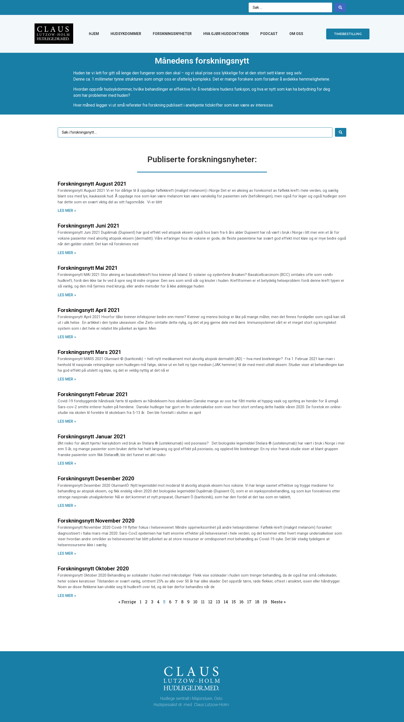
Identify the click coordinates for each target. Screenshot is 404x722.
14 (226, 601)
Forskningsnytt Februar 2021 (93, 394)
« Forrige (127, 601)
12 (210, 601)
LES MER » (67, 210)
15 (234, 601)
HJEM (94, 34)
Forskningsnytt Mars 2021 (89, 352)
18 (257, 601)
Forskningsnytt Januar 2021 (92, 436)
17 (249, 601)
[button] (347, 34)
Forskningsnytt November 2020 (96, 521)
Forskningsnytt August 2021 (92, 184)
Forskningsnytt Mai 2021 (88, 268)
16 (241, 601)
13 (218, 601)
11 (203, 601)
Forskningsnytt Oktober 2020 (93, 569)
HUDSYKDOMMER (126, 34)
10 (195, 601)
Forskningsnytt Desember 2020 (96, 478)
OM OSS (296, 34)
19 (265, 601)
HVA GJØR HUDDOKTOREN (226, 34)
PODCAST (269, 34)
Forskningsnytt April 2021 (89, 310)
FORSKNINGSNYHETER (172, 34)
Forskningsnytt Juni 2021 (89, 226)
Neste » (278, 601)
